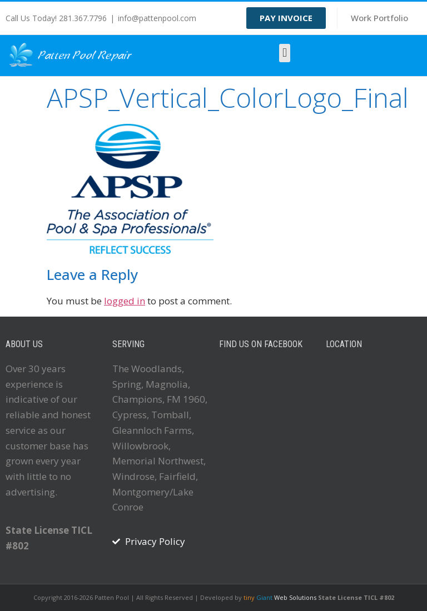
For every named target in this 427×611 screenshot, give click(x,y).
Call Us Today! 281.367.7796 (56, 18)
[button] (284, 53)
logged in (124, 300)
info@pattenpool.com (157, 18)
